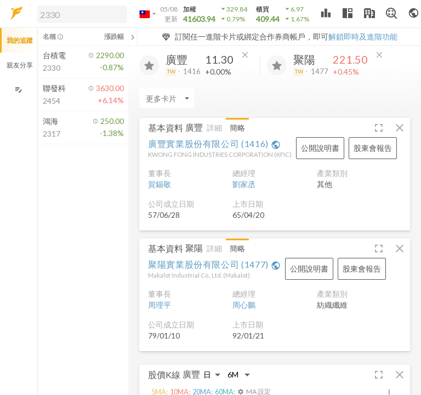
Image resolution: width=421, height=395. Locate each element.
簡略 (237, 127)
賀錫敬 (159, 184)
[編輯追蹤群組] (18, 89)
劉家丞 (243, 184)
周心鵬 (243, 304)
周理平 (159, 304)
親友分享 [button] (20, 65)
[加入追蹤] (149, 65)
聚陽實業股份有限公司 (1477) (214, 264)
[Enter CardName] (166, 98)
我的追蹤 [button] (20, 40)
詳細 (214, 127)
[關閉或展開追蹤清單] (132, 37)
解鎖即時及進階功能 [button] (362, 36)
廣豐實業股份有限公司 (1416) (214, 143)
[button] (80, 13)
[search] (82, 14)
